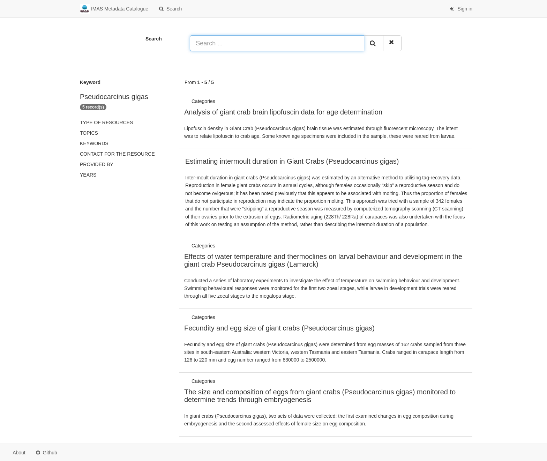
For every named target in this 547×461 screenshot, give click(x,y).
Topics (89, 133)
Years (88, 175)
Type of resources (106, 122)
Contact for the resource (117, 154)
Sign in (461, 9)
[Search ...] (277, 43)
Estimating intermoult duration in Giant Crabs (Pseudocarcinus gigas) (292, 161)
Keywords (94, 143)
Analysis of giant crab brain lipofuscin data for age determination (283, 112)
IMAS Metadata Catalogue (114, 9)
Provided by (96, 164)
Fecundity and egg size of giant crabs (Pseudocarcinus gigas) (279, 328)
